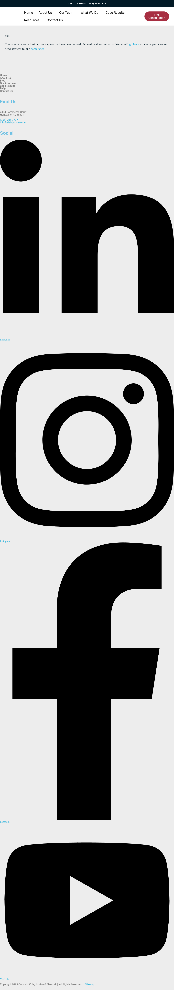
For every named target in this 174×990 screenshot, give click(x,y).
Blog (2, 80)
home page (37, 48)
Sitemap (90, 984)
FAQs (3, 88)
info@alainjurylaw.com (13, 122)
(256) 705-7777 (96, 3)
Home (28, 13)
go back (134, 44)
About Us (45, 13)
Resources (32, 20)
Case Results (115, 13)
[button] (46, 12)
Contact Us (55, 20)
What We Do (89, 13)
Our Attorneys (8, 83)
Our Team (66, 13)
